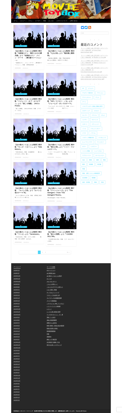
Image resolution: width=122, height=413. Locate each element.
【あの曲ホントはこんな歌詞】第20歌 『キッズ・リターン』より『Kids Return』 (28, 147)
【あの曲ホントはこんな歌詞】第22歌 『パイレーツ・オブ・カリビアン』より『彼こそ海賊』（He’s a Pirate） (28, 102)
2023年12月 (17, 342)
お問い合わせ (73, 20)
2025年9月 (17, 284)
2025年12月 (17, 276)
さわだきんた (25, 68)
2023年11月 (17, 345)
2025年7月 (17, 290)
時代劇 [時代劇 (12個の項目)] (99, 164)
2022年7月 (17, 389)
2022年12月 (17, 375)
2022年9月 (17, 383)
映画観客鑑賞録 (51, 331)
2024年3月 (17, 334)
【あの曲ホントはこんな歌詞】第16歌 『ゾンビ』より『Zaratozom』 (28, 233)
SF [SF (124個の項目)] (83, 88)
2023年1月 (17, 372)
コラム (30, 20)
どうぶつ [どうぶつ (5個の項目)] (90, 88)
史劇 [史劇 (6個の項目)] (97, 160)
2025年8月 (17, 287)
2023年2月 (17, 370)
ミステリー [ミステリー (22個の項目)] (93, 146)
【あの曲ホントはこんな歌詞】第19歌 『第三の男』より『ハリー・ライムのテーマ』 (60, 147)
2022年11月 (17, 378)
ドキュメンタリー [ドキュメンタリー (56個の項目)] (95, 128)
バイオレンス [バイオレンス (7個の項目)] (102, 137)
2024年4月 (17, 331)
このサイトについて (61, 20)
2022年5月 (17, 395)
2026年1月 (16, 273)
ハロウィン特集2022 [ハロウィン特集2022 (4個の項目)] (88, 137)
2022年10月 (17, 381)
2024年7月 (17, 323)
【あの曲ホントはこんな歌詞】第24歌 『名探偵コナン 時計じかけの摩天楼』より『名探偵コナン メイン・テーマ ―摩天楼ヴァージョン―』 (28, 55)
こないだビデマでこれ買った (55, 287)
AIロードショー (51, 270)
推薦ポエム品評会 (52, 323)
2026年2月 (17, 270)
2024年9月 (17, 317)
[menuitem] (15, 21)
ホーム (15, 20)
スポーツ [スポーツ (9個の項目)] (84, 124)
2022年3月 (17, 400)
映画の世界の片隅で (52, 328)
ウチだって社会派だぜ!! (53, 295)
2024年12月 (17, 309)
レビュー (22, 20)
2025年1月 (17, 306)
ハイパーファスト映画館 (53, 306)
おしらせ (50, 20)
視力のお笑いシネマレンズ (54, 345)
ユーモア (37, 20)
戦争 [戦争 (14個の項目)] (83, 164)
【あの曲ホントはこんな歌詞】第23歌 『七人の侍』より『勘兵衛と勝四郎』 (60, 53)
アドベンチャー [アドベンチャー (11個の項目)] (86, 97)
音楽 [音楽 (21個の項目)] (102, 182)
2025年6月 (17, 292)
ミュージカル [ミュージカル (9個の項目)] (98, 151)
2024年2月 (17, 337)
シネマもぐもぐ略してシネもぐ (55, 303)
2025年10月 (17, 281)
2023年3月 (17, 367)
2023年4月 (17, 364)
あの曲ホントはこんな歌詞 (21, 46)
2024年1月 (17, 339)
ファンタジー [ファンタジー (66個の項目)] (100, 142)
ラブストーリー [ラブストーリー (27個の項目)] (86, 155)
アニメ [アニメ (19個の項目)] (97, 97)
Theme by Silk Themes (81, 411)
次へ (68, 252)
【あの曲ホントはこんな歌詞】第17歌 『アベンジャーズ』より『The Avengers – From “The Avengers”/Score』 (60, 191)
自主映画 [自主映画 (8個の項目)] (84, 178)
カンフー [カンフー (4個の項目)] (84, 115)
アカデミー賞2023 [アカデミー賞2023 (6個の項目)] (87, 93)
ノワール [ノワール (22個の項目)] (92, 133)
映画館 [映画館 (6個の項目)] (91, 164)
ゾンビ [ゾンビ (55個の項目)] (84, 128)
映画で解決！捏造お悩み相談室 (55, 326)
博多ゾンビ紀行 (51, 317)
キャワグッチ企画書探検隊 (54, 298)
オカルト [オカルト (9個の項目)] (96, 111)
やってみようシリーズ (53, 292)
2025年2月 (17, 303)
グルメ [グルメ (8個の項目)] (103, 115)
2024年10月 (17, 314)
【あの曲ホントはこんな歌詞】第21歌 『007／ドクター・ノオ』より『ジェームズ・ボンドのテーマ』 (60, 101)
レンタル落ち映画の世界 (53, 312)
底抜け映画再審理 (52, 320)
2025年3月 (17, 301)
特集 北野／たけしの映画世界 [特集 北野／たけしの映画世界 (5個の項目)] (91, 173)
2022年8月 (17, 386)
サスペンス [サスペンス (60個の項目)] (95, 119)
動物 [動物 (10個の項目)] (90, 160)
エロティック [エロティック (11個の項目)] (86, 111)
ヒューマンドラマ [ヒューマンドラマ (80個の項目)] (87, 142)
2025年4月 (17, 298)
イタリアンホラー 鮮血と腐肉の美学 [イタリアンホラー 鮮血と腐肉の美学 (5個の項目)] (92, 106)
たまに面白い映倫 (52, 290)
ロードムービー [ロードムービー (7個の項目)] (99, 155)
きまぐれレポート (52, 281)
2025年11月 (17, 279)
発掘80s (49, 337)
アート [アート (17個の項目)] (84, 102)
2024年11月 (17, 312)
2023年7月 (17, 356)
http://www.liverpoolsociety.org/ (90, 72)
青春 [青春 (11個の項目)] (95, 182)
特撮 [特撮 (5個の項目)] (83, 169)
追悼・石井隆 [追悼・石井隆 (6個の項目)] (86, 182)
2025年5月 (17, 295)
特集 (44, 20)
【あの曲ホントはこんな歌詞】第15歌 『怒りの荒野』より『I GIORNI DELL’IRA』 (60, 234)
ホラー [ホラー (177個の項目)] (84, 146)
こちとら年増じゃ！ (52, 284)
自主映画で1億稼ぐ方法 (53, 342)
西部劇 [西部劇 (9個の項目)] (93, 178)
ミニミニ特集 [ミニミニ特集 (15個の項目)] (86, 151)
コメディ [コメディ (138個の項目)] (84, 119)
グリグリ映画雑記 (52, 301)
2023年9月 (17, 350)
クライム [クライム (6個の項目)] (94, 115)
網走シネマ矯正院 (52, 339)
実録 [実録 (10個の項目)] (104, 160)
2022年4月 (17, 397)
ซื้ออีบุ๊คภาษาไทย (98, 57)
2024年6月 (17, 326)
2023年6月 (17, 359)
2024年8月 (17, 320)
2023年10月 (17, 348)
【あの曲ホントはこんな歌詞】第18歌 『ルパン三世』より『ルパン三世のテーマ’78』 (28, 190)
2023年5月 (17, 361)
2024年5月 (17, 328)
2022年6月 (17, 392)
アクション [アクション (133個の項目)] (100, 93)
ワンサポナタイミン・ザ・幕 (55, 314)
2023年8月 (17, 353)
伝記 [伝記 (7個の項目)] (83, 160)
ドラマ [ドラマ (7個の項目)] (84, 133)
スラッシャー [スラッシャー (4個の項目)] (95, 124)
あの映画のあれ (51, 273)
